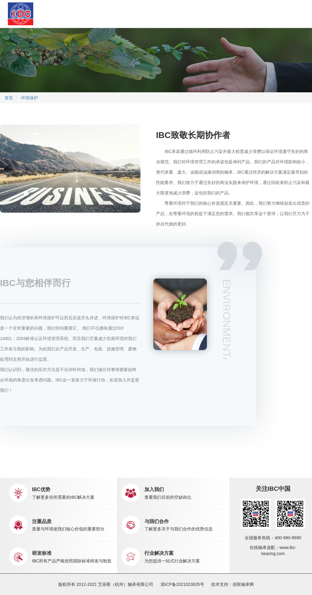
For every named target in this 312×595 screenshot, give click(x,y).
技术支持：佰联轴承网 (232, 584)
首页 (53, 13)
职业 (193, 13)
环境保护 (29, 97)
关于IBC (69, 13)
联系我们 (210, 13)
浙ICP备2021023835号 (182, 584)
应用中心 (119, 13)
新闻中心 (169, 13)
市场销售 (141, 13)
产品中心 (97, 13)
